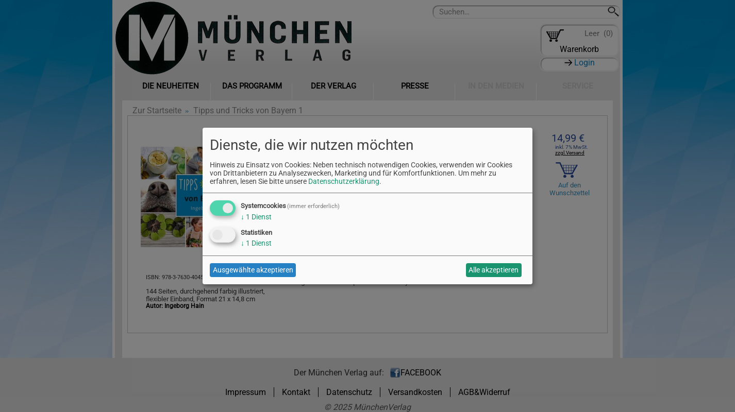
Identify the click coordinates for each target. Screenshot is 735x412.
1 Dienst (256, 217)
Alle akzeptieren (494, 270)
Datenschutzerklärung (343, 181)
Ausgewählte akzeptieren (253, 270)
